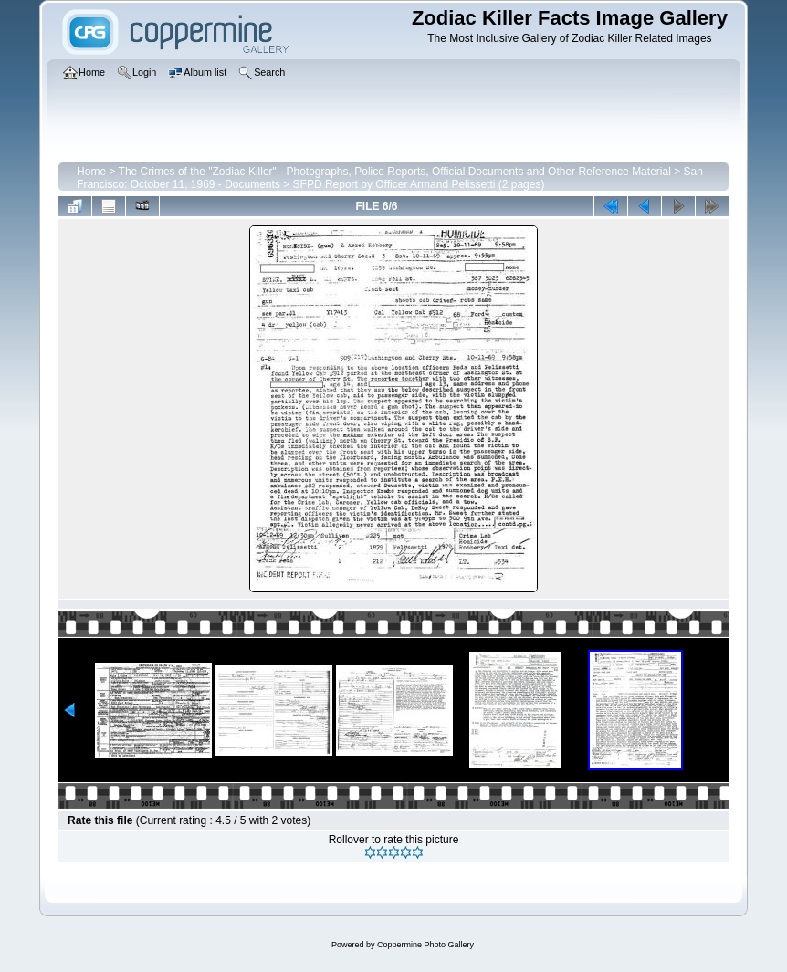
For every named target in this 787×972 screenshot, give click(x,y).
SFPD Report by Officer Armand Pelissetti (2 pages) (419, 184)
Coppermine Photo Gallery (425, 944)
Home (91, 171)
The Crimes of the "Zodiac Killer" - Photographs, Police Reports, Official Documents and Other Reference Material (395, 171)
